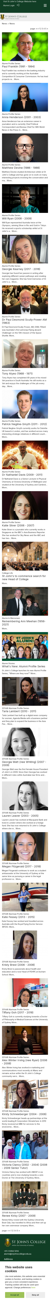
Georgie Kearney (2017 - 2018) (21, 264)
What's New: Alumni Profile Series (23, 661)
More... (17, 74)
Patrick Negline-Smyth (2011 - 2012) (24, 419)
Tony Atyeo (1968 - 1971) (17, 368)
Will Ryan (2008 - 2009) (17, 213)
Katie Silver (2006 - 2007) (18, 520)
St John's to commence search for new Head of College (24, 572)
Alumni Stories (8, 658)
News (4, 19)
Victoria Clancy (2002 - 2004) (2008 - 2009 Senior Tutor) (24, 1161)
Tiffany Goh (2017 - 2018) (17, 1007)
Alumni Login (9, 5)
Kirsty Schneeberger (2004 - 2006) (24, 1109)
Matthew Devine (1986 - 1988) (21, 162)
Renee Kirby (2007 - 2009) (19, 1210)
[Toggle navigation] (45, 5)
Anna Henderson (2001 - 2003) (21, 112)
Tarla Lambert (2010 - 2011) (19, 706)
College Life (7, 568)
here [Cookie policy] (33, 1287)
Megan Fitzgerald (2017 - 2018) (21, 861)
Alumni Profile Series (11, 58)
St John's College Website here (22, 1)
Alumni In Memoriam (11, 613)
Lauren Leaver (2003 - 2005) (20, 810)
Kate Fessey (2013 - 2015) (18, 912)
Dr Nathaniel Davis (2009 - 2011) (22, 470)
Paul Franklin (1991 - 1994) (18, 61)
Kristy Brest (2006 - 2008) (18, 959)
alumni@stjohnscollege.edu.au (17, 1249)
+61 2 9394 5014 (11, 1246)
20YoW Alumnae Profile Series (15, 703)
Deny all (35, 1295)
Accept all (14, 1295)
